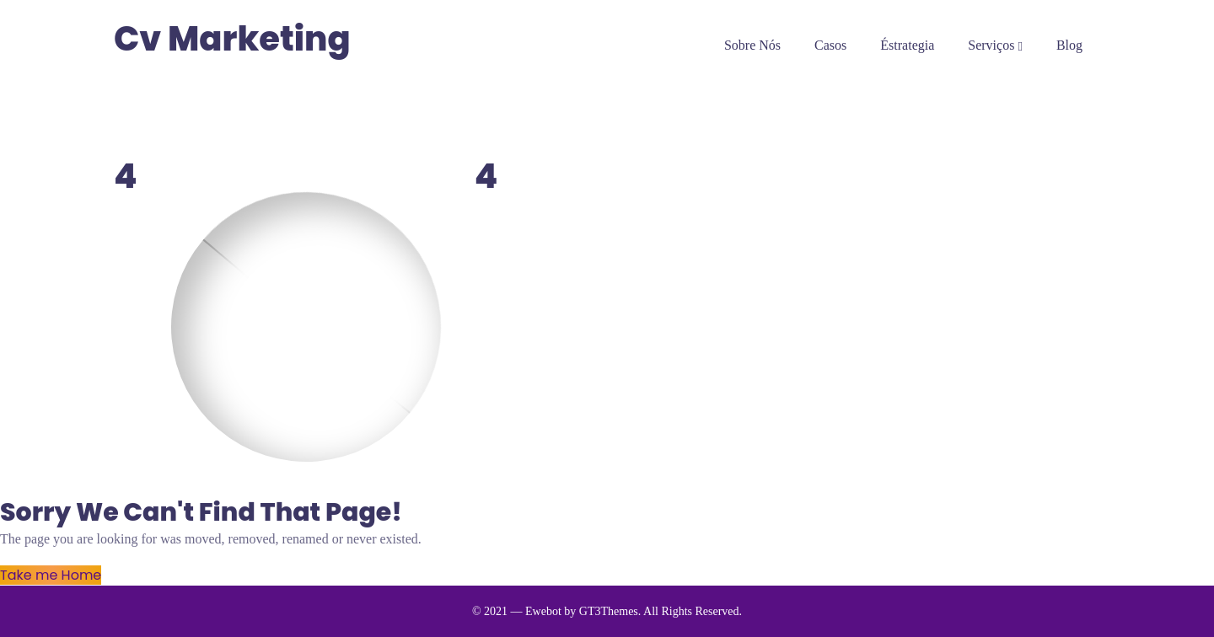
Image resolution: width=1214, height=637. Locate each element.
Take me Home (50, 575)
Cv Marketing (232, 39)
